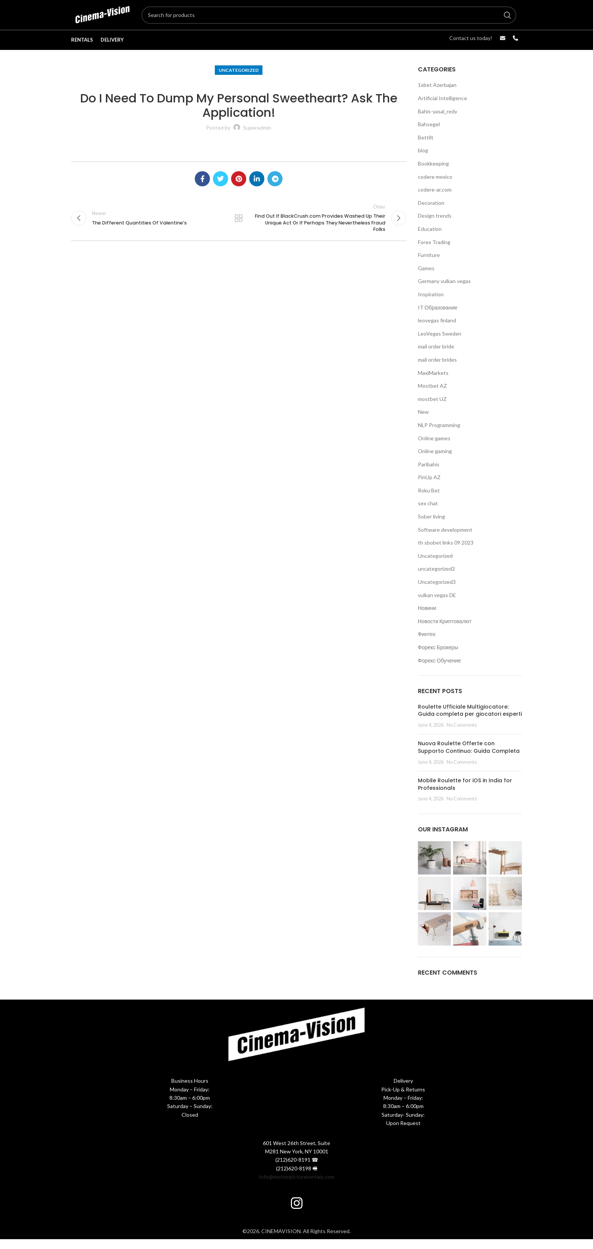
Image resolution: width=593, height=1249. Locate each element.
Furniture (429, 265)
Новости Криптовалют (445, 631)
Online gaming (435, 461)
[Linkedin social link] (256, 188)
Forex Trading (434, 252)
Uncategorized (239, 80)
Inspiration (431, 304)
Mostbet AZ (432, 395)
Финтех (427, 644)
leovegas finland (437, 330)
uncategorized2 (436, 578)
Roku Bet (429, 500)
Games (426, 278)
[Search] (340, 20)
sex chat (428, 513)
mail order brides (437, 369)
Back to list (238, 229)
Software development (445, 539)
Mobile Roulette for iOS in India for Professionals (465, 794)
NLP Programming (439, 435)
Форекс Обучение (439, 670)
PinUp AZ (429, 487)
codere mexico (435, 186)
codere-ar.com (435, 199)
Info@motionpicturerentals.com (296, 1186)
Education (430, 238)
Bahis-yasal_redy (437, 121)
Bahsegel (429, 134)
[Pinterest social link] (238, 188)
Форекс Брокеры (438, 657)
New (423, 421)
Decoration (431, 212)
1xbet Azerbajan (437, 94)
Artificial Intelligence (442, 108)
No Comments (462, 735)
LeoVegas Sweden (439, 343)
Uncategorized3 (437, 591)
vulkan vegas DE (437, 605)
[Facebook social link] (202, 188)
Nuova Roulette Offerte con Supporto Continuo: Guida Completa (469, 757)
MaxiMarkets (433, 382)
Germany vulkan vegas (444, 291)
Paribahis (428, 474)
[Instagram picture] (434, 867)
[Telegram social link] (275, 188)
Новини (427, 617)
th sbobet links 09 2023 (445, 552)
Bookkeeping (433, 173)
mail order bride (436, 356)
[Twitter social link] (220, 188)
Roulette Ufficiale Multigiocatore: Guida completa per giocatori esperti (470, 720)
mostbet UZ (432, 408)
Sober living (431, 526)
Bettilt (425, 147)
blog (423, 160)
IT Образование (438, 317)
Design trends (435, 225)
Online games (434, 447)
